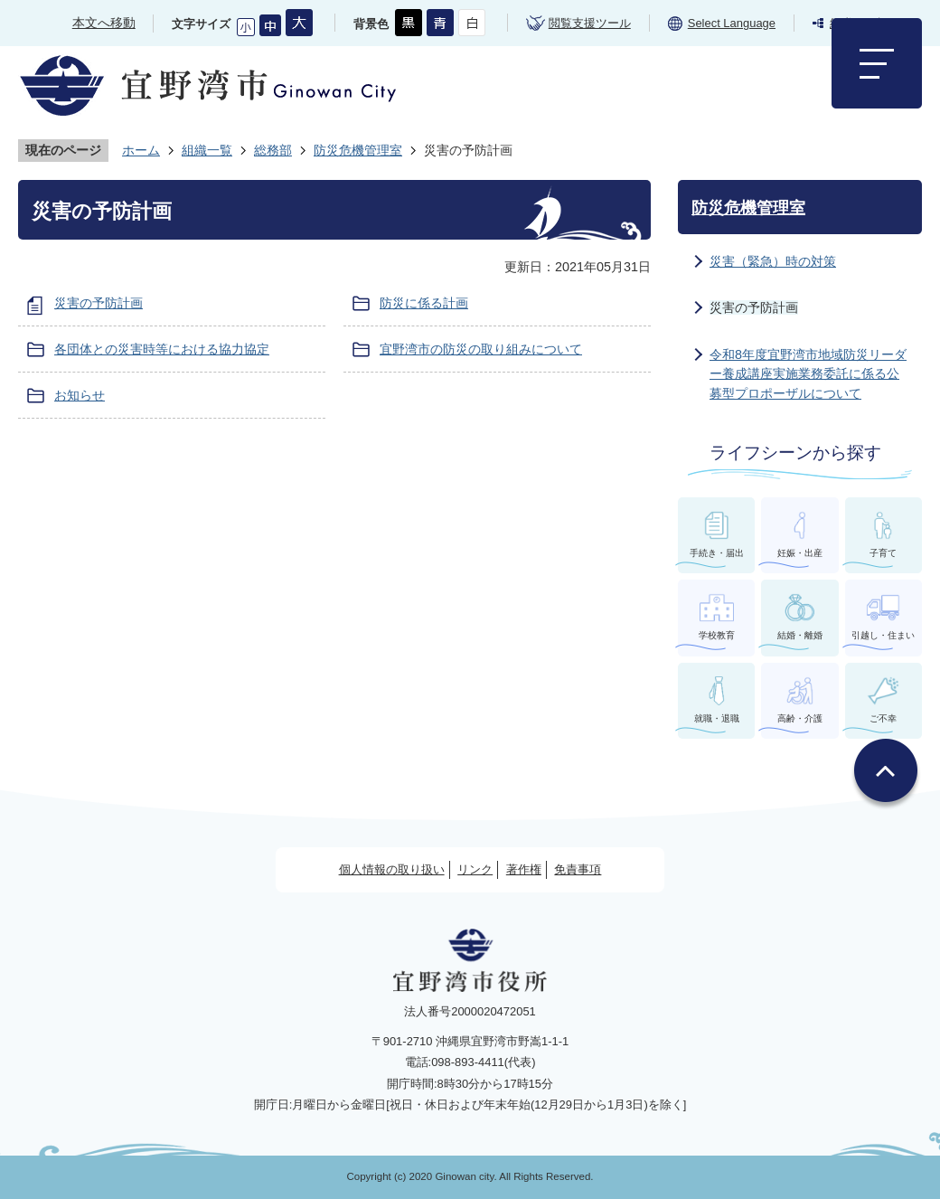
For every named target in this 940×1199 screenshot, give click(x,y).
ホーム (141, 150)
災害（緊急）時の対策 (773, 261)
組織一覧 (207, 150)
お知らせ (79, 395)
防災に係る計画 (424, 303)
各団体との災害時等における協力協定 (161, 349)
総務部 (273, 150)
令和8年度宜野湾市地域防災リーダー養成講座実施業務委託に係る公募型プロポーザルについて (808, 374)
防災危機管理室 (358, 150)
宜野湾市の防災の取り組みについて (481, 349)
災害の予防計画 (98, 303)
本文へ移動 (104, 22)
